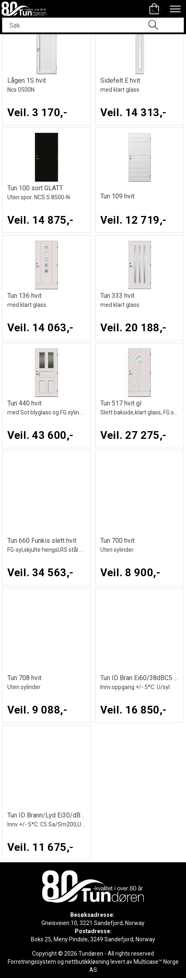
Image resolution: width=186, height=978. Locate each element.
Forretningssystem (32, 961)
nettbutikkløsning (87, 961)
